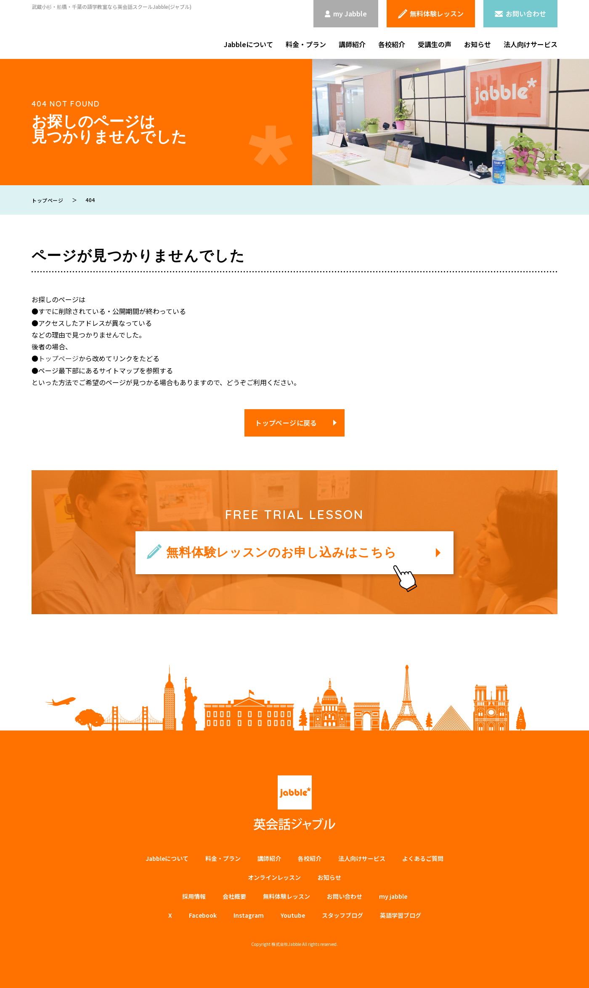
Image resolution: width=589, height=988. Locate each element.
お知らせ (477, 44)
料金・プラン (306, 44)
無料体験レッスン (286, 896)
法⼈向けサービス (361, 858)
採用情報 (194, 896)
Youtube (293, 915)
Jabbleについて (248, 44)
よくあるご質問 (422, 858)
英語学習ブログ (400, 915)
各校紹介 (391, 44)
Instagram (248, 915)
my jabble (393, 896)
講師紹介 (352, 44)
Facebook (203, 915)
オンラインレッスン (274, 877)
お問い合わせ (344, 896)
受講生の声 (434, 44)
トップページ (58, 358)
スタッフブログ (342, 915)
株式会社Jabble (286, 943)
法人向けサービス (530, 44)
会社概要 (234, 896)
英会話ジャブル (294, 802)
